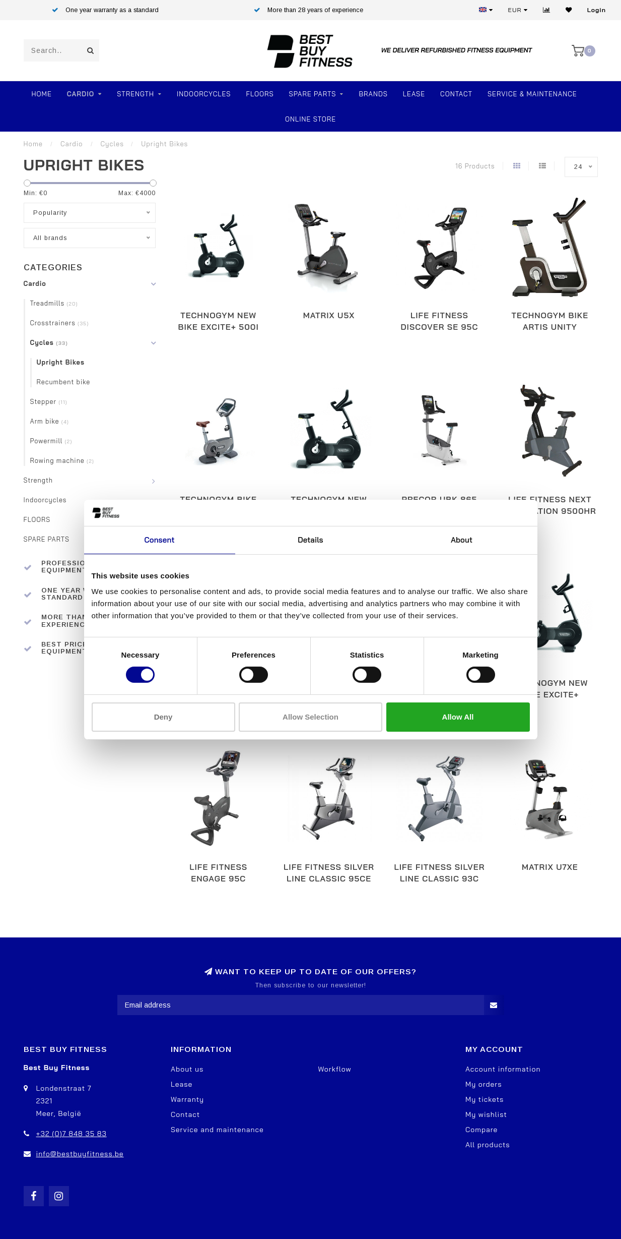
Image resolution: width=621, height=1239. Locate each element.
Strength (135, 94)
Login (596, 10)
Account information (502, 1069)
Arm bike (49, 421)
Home (41, 94)
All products (487, 1144)
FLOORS (259, 94)
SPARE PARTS (312, 94)
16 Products (475, 166)
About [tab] (461, 540)
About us (187, 1069)
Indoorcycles (204, 94)
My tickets (484, 1099)
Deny (163, 717)
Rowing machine (62, 460)
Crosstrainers (59, 323)
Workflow (335, 1069)
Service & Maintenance (532, 94)
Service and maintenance (217, 1129)
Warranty (187, 1099)
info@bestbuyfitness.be (80, 1153)
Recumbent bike (64, 382)
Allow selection (310, 717)
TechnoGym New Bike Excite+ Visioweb (550, 694)
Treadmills (54, 303)
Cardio (81, 94)
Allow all (458, 717)
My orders (483, 1084)
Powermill (51, 441)
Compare (481, 1129)
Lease (414, 94)
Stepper (48, 401)
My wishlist (486, 1114)
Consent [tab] (159, 540)
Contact (456, 94)
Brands (373, 94)
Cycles (49, 342)
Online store (310, 119)
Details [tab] (310, 540)
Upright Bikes (61, 362)
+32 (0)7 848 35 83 (71, 1133)
